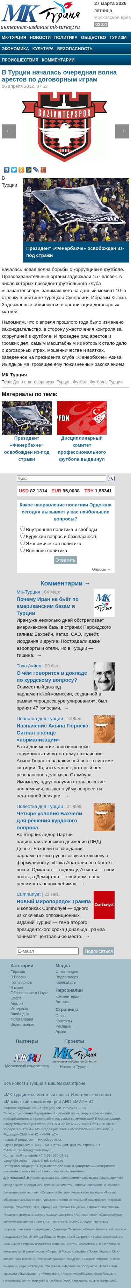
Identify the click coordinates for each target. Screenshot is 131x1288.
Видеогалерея (22, 1024)
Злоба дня (19, 1014)
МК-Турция (14, 37)
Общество (93, 37)
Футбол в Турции (106, 382)
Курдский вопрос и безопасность (61, 536)
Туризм (117, 37)
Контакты (64, 1021)
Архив (61, 1031)
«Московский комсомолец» (30, 1101)
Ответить (66, 560)
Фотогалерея (21, 1019)
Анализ (16, 1003)
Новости (40, 37)
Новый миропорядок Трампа (54, 901)
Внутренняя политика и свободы (61, 529)
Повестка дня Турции (41, 718)
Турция (64, 382)
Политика (66, 37)
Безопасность (75, 48)
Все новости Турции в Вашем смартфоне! (45, 1083)
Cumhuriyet (29, 894)
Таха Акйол (29, 665)
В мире (16, 987)
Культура (43, 48)
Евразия (17, 972)
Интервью (19, 1009)
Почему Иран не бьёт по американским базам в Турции (48, 606)
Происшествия (20, 60)
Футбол (80, 382)
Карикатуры (66, 982)
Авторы (62, 1001)
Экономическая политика (53, 543)
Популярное (21, 982)
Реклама (63, 1026)
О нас (61, 1016)
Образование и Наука (29, 993)
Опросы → (101, 569)
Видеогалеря (67, 977)
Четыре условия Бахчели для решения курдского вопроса (49, 820)
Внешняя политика (46, 550)
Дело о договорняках (33, 382)
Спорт (15, 998)
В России (18, 977)
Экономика (15, 48)
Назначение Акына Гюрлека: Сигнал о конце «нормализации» (53, 733)
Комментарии (58, 60)
